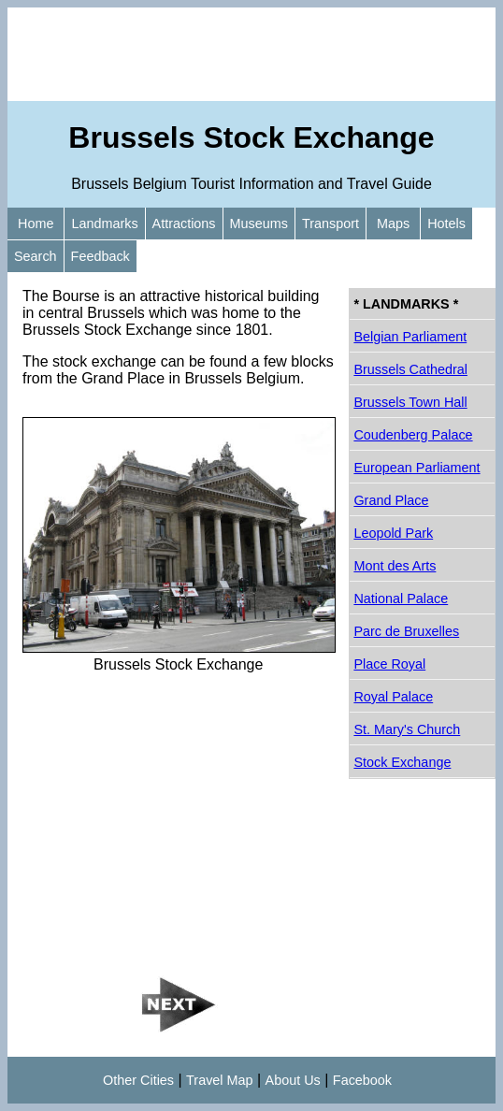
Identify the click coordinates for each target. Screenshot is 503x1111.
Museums (259, 223)
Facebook (362, 1080)
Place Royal (389, 663)
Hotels (446, 223)
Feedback (100, 256)
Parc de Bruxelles (406, 631)
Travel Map (219, 1080)
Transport (330, 223)
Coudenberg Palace (412, 434)
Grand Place (390, 500)
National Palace (400, 598)
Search (35, 256)
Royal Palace (393, 696)
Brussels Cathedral (410, 369)
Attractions (184, 223)
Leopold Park (393, 533)
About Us (293, 1080)
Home (35, 223)
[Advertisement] (251, 54)
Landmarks (104, 223)
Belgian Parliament (410, 336)
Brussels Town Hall (410, 402)
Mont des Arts (394, 565)
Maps (393, 223)
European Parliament (416, 467)
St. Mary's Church (406, 729)
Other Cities (138, 1080)
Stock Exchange (402, 762)
